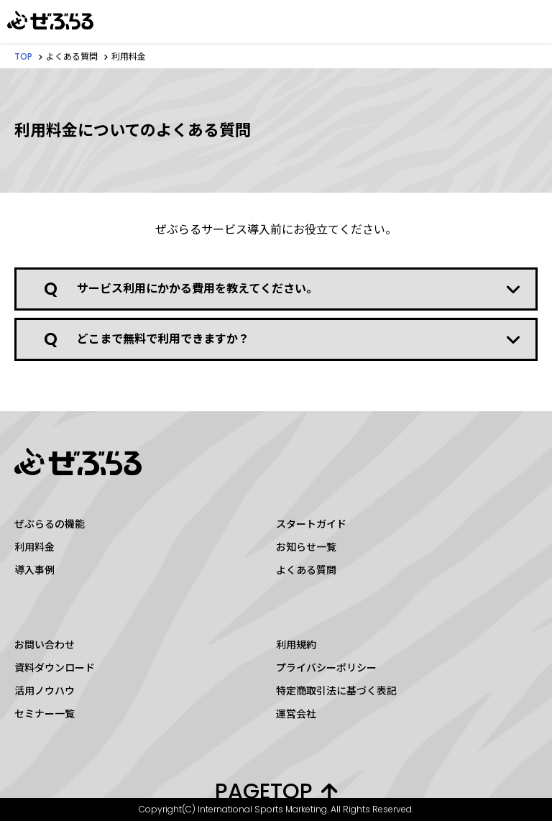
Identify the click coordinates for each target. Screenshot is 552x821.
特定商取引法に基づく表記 (336, 691)
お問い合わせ (44, 645)
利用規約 (296, 645)
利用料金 (34, 547)
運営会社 (296, 714)
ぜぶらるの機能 (49, 524)
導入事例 (34, 570)
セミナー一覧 (44, 714)
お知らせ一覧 (306, 547)
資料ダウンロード (54, 668)
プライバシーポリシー (326, 668)
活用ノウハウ (44, 691)
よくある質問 (306, 570)
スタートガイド (311, 524)
